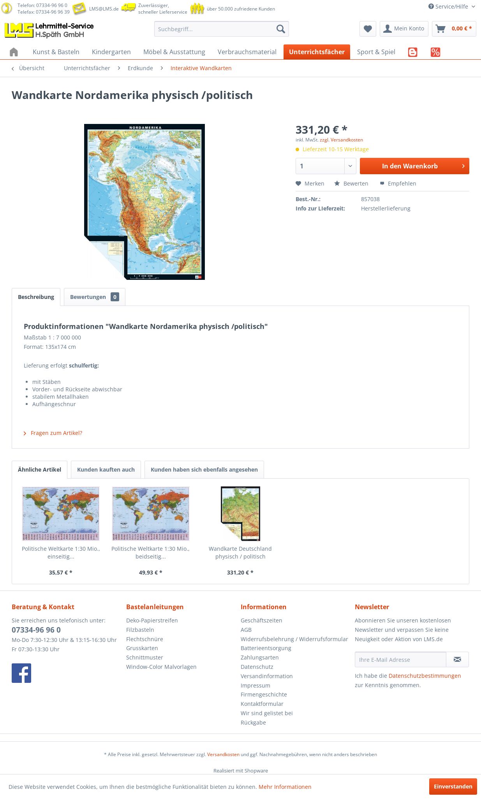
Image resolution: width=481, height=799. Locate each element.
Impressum (255, 685)
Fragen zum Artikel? (53, 433)
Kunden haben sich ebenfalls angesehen (204, 469)
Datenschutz (257, 666)
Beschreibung (36, 297)
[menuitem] (221, 29)
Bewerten (352, 183)
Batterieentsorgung (266, 648)
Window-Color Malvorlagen (161, 666)
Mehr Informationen (285, 786)
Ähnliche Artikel (39, 469)
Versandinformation (267, 676)
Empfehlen (398, 183)
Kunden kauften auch (106, 469)
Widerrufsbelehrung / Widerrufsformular (294, 639)
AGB (246, 629)
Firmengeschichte (264, 694)
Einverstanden (453, 786)
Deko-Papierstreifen (152, 620)
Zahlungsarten (260, 657)
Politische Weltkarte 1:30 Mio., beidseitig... (150, 552)
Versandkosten (223, 754)
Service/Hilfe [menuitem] (449, 6)
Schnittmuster (144, 657)
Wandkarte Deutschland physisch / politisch (240, 552)
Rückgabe (253, 722)
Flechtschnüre (144, 639)
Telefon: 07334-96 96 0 (42, 5)
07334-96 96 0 (36, 630)
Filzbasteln (140, 629)
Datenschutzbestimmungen (425, 675)
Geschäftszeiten (261, 620)
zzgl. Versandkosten (341, 139)
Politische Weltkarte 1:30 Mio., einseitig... (61, 552)
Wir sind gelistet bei (267, 713)
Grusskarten (142, 648)
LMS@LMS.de (104, 8)
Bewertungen (94, 296)
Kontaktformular (262, 703)
